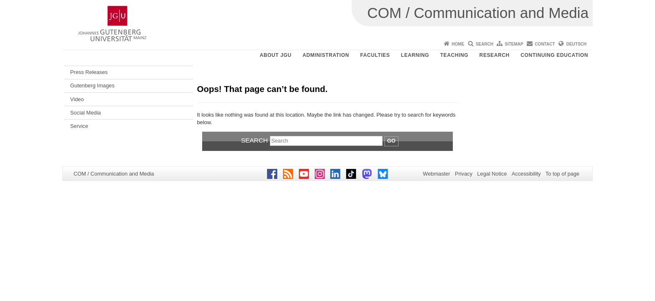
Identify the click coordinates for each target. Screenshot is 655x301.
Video (77, 99)
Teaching (454, 55)
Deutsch (576, 44)
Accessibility (526, 174)
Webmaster (436, 174)
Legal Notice (492, 174)
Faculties (375, 55)
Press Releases (89, 72)
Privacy (463, 174)
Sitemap (514, 44)
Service (79, 126)
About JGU (276, 55)
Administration (325, 55)
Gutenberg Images (92, 85)
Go (391, 141)
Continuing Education (554, 55)
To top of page (562, 174)
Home (458, 44)
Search (484, 44)
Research (495, 55)
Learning (415, 55)
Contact (545, 44)
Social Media (85, 113)
